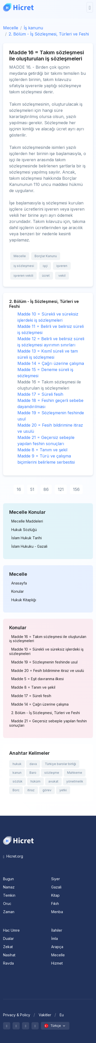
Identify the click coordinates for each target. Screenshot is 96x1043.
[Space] (18, 840)
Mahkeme (74, 773)
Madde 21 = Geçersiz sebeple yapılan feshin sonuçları (48, 723)
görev (46, 790)
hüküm (35, 781)
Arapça (57, 947)
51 (32, 489)
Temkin (9, 895)
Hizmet (57, 963)
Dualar (8, 938)
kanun (17, 773)
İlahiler (56, 930)
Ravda (8, 963)
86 (46, 489)
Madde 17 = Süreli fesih (40, 394)
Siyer (55, 879)
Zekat (8, 947)
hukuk (17, 764)
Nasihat (9, 955)
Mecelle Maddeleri (27, 521)
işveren (61, 266)
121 (61, 489)
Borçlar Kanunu (46, 256)
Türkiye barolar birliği (60, 764)
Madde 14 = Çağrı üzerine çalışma (50, 363)
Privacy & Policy (16, 1015)
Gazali (56, 887)
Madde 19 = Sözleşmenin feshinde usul (44, 662)
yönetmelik (74, 781)
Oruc (7, 903)
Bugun (8, 879)
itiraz (31, 790)
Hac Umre (11, 930)
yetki (63, 790)
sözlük (18, 781)
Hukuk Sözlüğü (24, 530)
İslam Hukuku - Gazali (29, 546)
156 (76, 489)
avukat (53, 781)
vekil (62, 275)
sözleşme (51, 773)
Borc (16, 790)
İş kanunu (33, 27)
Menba (57, 912)
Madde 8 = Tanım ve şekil (42, 449)
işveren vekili (23, 275)
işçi (45, 266)
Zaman (8, 912)
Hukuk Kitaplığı (23, 600)
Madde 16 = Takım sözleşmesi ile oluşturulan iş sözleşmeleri (47, 639)
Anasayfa (19, 583)
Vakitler (45, 1015)
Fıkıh (55, 903)
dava (33, 764)
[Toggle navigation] (90, 7)
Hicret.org (13, 856)
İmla (54, 938)
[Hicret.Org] (18, 7)
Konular (17, 591)
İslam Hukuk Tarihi (26, 538)
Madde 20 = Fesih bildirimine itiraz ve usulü (47, 671)
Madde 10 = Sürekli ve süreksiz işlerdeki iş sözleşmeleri (46, 651)
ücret (46, 275)
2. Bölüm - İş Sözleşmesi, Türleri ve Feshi (49, 34)
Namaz (9, 887)
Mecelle (10, 27)
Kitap (55, 895)
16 (19, 489)
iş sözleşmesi (24, 266)
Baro (32, 773)
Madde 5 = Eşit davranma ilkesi (37, 679)
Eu (62, 1015)
